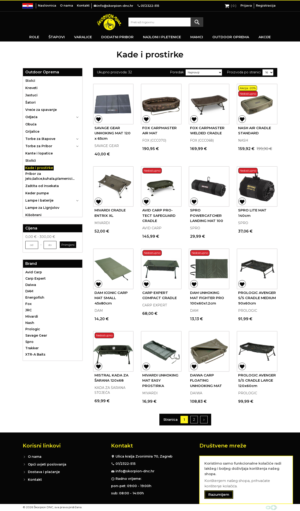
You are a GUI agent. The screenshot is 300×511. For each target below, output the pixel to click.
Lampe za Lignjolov (42, 208)
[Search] (197, 22)
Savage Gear (36, 335)
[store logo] (109, 22)
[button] (98, 119)
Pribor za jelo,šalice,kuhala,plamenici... (50, 176)
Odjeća (31, 117)
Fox (28, 304)
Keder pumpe (37, 193)
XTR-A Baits (35, 354)
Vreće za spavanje (41, 110)
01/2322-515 (125, 464)
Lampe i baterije (39, 200)
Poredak (177, 72)
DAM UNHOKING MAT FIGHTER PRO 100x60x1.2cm (207, 297)
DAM (29, 291)
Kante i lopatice (39, 153)
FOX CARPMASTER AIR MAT (159, 130)
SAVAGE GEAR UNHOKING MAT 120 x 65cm (112, 133)
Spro (29, 342)
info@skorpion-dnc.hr (135, 471)
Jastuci (31, 95)
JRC (28, 310)
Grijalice (32, 131)
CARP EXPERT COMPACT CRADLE (159, 295)
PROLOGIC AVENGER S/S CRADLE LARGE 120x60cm (257, 380)
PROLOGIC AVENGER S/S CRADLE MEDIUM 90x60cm (257, 297)
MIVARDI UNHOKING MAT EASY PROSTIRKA (160, 380)
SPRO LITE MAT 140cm (252, 213)
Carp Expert (35, 278)
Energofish (34, 297)
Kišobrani (33, 215)
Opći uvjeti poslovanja (47, 464)
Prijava (246, 5)
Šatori (30, 102)
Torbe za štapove (40, 139)
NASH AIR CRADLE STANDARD (254, 130)
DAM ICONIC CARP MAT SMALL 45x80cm (111, 297)
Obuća (31, 124)
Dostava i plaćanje (44, 472)
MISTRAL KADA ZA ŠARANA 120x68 (111, 378)
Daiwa (30, 285)
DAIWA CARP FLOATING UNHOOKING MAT (206, 380)
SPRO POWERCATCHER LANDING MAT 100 (206, 215)
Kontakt (83, 5)
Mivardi (31, 316)
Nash (29, 323)
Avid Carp (33, 272)
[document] (246, 480)
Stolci (30, 81)
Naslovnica (47, 5)
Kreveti (31, 88)
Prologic (32, 329)
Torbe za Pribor (38, 146)
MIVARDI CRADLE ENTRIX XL (110, 213)
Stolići (30, 160)
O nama (66, 5)
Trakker (32, 348)
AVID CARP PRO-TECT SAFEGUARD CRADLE (159, 215)
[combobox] (165, 22)
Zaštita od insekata (42, 186)
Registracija (266, 5)
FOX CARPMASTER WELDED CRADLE (207, 130)
